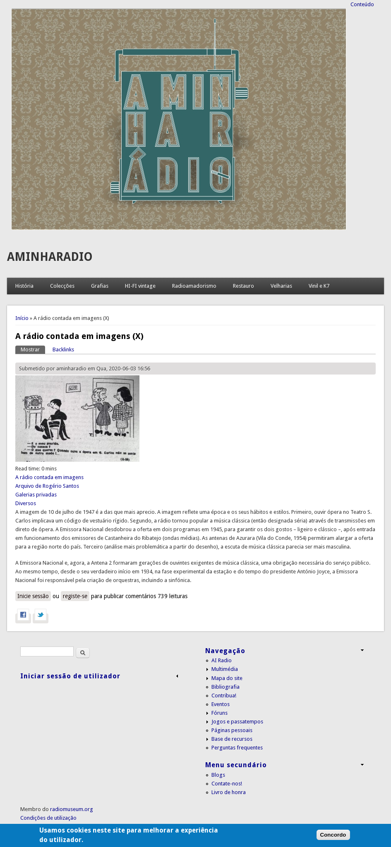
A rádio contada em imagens (49, 477)
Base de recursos (231, 739)
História (24, 286)
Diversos (25, 503)
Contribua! (223, 695)
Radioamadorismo (194, 286)
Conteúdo (362, 4)
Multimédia (224, 669)
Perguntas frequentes (237, 747)
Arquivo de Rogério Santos (47, 486)
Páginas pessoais (231, 730)
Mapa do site (226, 678)
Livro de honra (228, 792)
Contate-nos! (226, 783)
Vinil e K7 (319, 286)
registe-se (75, 596)
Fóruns (219, 713)
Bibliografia (225, 687)
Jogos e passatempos (237, 721)
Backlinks (63, 349)
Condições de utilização (48, 818)
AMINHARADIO (50, 257)
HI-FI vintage (140, 286)
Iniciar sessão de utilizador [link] (70, 676)
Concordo (333, 840)
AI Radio (221, 660)
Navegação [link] (225, 651)
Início (22, 318)
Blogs (218, 775)
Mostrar (33, 349)
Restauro (243, 286)
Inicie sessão (33, 596)
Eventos (220, 704)
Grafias (99, 286)
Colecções (62, 286)
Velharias (281, 286)
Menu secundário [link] (236, 765)
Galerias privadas (36, 494)
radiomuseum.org (71, 809)
